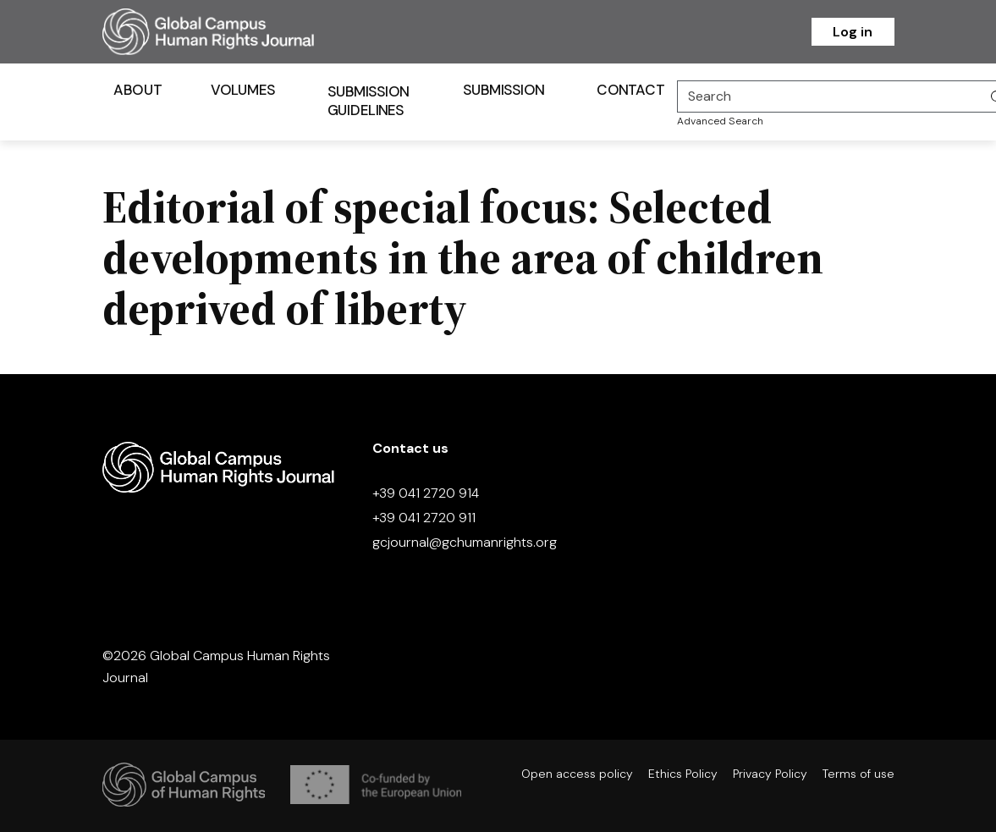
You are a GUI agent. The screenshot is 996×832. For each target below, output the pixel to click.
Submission (503, 89)
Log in (852, 32)
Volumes (242, 89)
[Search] (829, 96)
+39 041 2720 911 (424, 517)
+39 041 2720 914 (425, 493)
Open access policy (577, 773)
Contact (630, 89)
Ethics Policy (683, 773)
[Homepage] (229, 31)
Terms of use (858, 773)
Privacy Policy (770, 773)
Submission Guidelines (368, 100)
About (137, 89)
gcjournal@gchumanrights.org (464, 542)
